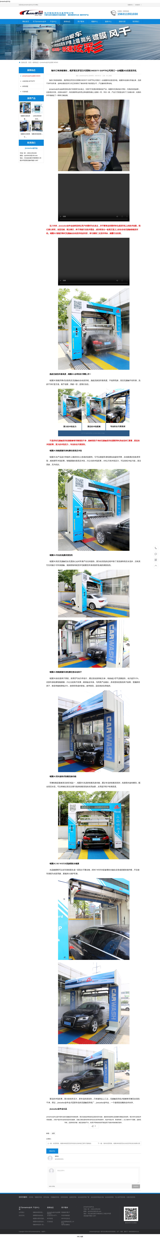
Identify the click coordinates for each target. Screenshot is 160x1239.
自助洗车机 (72, 1197)
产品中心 (53, 21)
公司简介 (21, 1212)
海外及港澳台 (65, 1224)
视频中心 (94, 21)
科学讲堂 (25, 86)
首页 (29, 62)
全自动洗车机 (109, 1197)
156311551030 (156, 548)
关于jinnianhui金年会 (39, 24)
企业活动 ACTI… (52, 1215)
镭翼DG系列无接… (39, 1218)
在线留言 (137, 5)
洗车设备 (46, 1197)
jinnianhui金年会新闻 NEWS (49, 62)
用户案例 (81, 21)
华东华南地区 (65, 1215)
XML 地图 (80, 1236)
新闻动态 (67, 21)
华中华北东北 (65, 1218)
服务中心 (108, 21)
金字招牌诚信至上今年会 (67, 1222)
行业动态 (25, 91)
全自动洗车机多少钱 (97, 1197)
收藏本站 (130, 5)
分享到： (49, 1139)
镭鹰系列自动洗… (38, 1215)
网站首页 (25, 21)
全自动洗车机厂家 (83, 1197)
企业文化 (21, 1215)
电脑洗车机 (38, 1197)
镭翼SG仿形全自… (39, 1221)
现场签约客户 (65, 1212)
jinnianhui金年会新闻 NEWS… (53, 1213)
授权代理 (122, 21)
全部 (53, 1133)
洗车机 (31, 1197)
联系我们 (136, 21)
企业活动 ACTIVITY (28, 81)
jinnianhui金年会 (5, 1)
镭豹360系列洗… (38, 1212)
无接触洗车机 (55, 1197)
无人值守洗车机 (120, 1197)
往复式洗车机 (131, 1197)
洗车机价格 (64, 1197)
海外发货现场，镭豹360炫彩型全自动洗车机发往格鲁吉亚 (121, 1143)
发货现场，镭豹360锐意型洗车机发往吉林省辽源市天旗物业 (72, 1143)
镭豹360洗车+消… (39, 1224)
